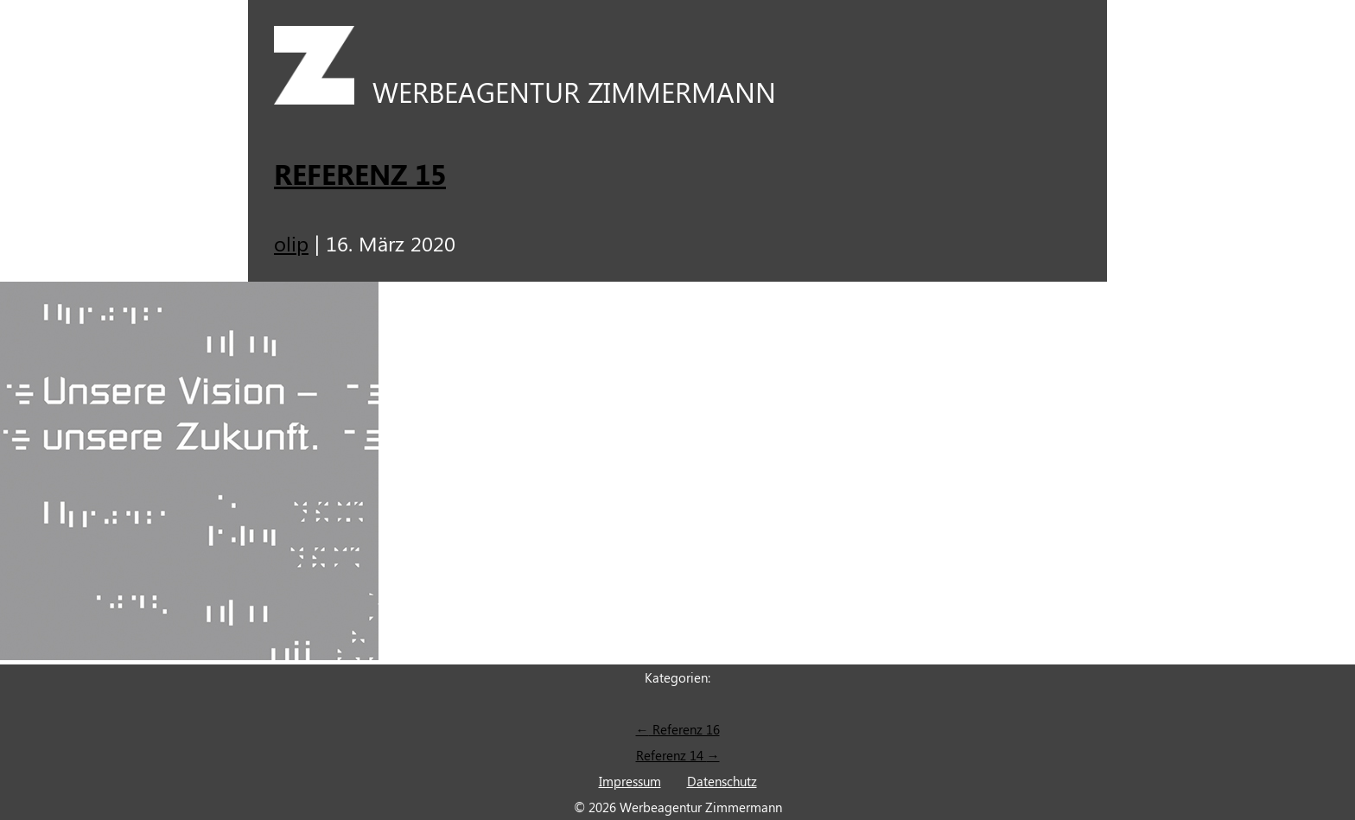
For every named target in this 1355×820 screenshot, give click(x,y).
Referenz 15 (360, 173)
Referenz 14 (678, 755)
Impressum (630, 781)
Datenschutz (722, 781)
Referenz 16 (678, 729)
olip (291, 243)
